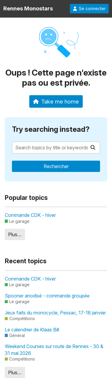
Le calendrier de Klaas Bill (32, 330)
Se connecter (89, 8)
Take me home (56, 101)
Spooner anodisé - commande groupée (47, 296)
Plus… (15, 234)
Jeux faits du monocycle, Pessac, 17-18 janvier (55, 313)
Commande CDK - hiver (30, 215)
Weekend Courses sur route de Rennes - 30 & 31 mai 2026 (54, 349)
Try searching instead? (51, 129)
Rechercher (56, 166)
